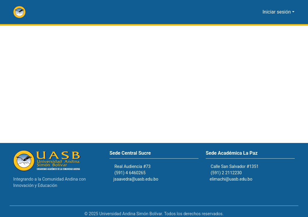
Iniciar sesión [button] (278, 12)
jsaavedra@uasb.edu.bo (139, 179)
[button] (19, 12)
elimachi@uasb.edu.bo (233, 179)
